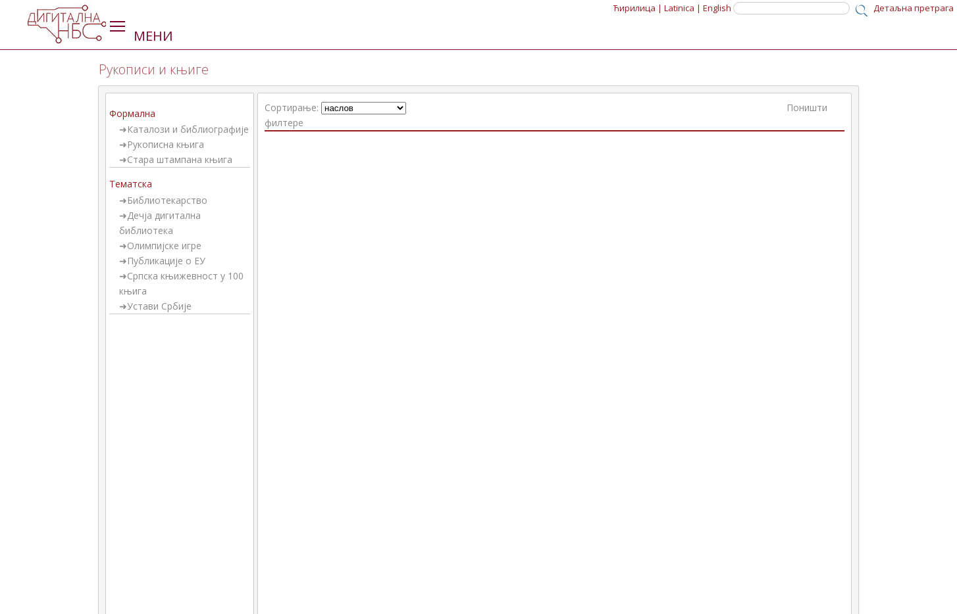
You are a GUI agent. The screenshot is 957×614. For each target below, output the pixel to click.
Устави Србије (159, 306)
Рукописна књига (165, 144)
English (717, 8)
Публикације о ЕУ (166, 260)
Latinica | (682, 8)
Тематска (130, 183)
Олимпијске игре (164, 245)
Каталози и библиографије (188, 129)
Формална (132, 113)
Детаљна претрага (913, 8)
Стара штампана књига (179, 159)
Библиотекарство (167, 200)
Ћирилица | (637, 8)
